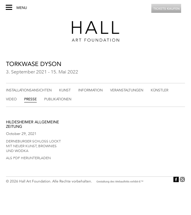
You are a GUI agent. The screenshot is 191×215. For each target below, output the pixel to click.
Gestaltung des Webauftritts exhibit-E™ (119, 181)
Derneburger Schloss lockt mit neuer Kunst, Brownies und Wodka (33, 146)
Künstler (159, 90)
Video (11, 99)
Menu (21, 8)
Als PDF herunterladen (28, 157)
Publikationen (57, 99)
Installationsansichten (29, 90)
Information (90, 90)
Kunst (65, 90)
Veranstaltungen (126, 90)
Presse (30, 99)
